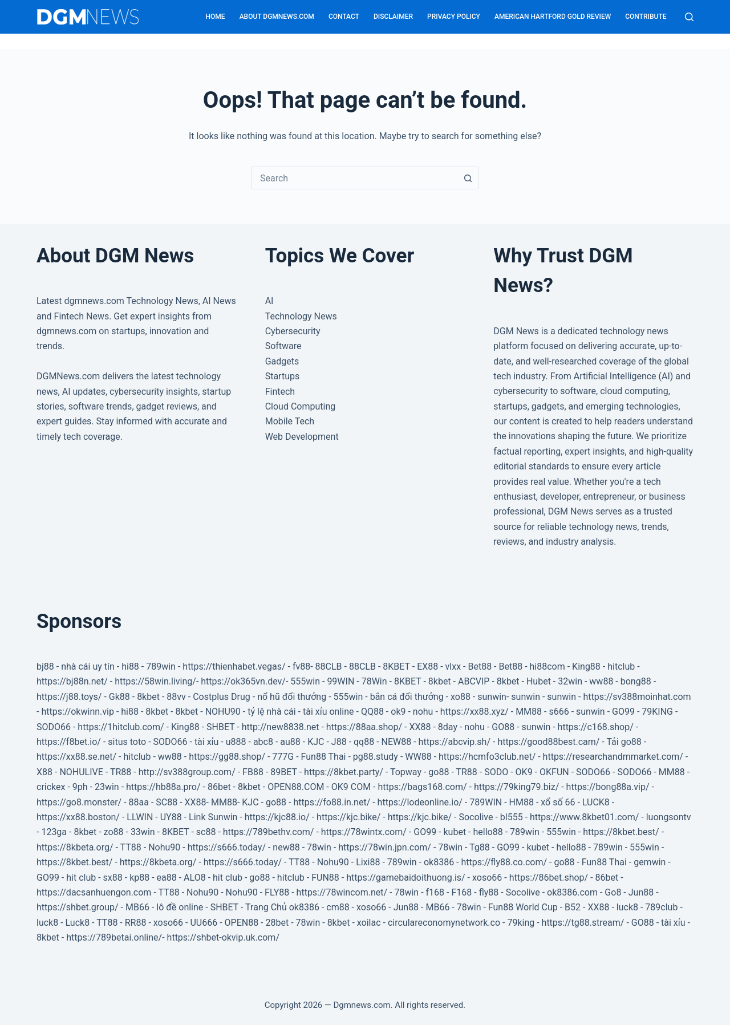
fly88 (489, 892)
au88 (290, 741)
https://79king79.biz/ (516, 786)
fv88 (301, 666)
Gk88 (119, 696)
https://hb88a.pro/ (163, 786)
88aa (139, 802)
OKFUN (554, 772)
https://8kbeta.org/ (74, 847)
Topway (405, 772)
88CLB (328, 666)
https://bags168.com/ (422, 786)
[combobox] (354, 178)
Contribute (645, 17)
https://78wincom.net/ (342, 892)
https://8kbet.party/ (343, 772)
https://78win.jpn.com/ (384, 847)
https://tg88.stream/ (583, 922)
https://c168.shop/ (596, 727)
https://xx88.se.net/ (76, 756)
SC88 (166, 802)
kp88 (139, 877)
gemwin (650, 862)
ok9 (398, 711)
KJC (315, 741)
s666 (559, 711)
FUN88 (325, 877)
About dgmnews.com (277, 17)
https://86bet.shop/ (549, 877)
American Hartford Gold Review (552, 17)
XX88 (420, 727)
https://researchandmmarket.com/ (613, 756)
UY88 (171, 817)
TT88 (130, 847)
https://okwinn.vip (77, 711)
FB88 (252, 772)
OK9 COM (351, 786)
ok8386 (439, 862)
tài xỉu (206, 741)
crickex (50, 786)
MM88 (529, 711)
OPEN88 (242, 922)
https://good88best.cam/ (548, 741)
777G (283, 756)
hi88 (130, 666)
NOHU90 (223, 711)
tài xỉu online (328, 711)
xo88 (461, 696)
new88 (286, 847)
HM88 (521, 802)
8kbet (439, 681)
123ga (54, 832)
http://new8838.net (280, 727)
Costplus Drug (221, 696)
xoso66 (487, 877)
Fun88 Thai (323, 756)
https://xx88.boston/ (78, 817)
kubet (454, 832)
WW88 (418, 756)
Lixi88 (368, 862)
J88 (339, 741)
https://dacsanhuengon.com (93, 892)
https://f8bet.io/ (68, 741)
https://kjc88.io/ (277, 817)
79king (520, 922)
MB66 (137, 907)
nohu (423, 711)
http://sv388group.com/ (187, 772)
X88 (44, 772)
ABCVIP (473, 681)
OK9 (524, 772)
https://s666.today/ (227, 847)
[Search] (689, 17)
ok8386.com (572, 892)
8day (447, 727)
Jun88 (641, 892)
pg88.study (375, 756)
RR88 (136, 922)
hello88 (487, 832)
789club (661, 907)
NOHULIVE (81, 772)
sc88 (206, 832)
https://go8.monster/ (78, 802)
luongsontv (668, 817)
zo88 (114, 832)
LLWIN (140, 817)
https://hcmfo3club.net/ (487, 756)
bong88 (635, 681)
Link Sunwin (213, 817)
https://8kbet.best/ (621, 832)
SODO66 (53, 727)
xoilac (369, 922)
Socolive (476, 817)
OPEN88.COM (295, 786)
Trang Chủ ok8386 (282, 907)
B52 (573, 907)
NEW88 (397, 741)
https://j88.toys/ (69, 696)
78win (319, 847)
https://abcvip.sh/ (454, 741)
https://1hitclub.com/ (121, 727)
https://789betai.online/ (114, 937)
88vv (176, 696)
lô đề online (179, 907)
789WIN (485, 802)
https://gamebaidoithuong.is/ (405, 877)
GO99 (623, 711)
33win (143, 832)
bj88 (45, 666)
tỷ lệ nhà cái (271, 711)
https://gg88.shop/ (227, 756)
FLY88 (277, 892)
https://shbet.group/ (77, 907)
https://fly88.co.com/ (504, 862)
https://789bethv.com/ (268, 832)
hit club (81, 877)
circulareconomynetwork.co (444, 922)
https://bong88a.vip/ (608, 786)
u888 (236, 741)
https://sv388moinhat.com (637, 696)
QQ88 (372, 711)
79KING (657, 711)
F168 (461, 892)
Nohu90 (164, 847)
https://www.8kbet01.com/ (584, 817)
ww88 (601, 681)
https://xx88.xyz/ (474, 711)
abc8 (263, 741)
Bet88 (480, 666)
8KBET (396, 666)
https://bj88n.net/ (72, 681)
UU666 (203, 922)
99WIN (340, 681)
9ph (80, 786)
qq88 (364, 741)
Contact (343, 17)
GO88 (503, 727)
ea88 (167, 877)
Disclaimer (393, 17)
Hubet (538, 681)
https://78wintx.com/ (365, 832)
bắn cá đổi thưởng (407, 696)
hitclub (621, 666)
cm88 (337, 907)
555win (305, 681)
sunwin (491, 696)
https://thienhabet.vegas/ (233, 666)
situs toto (127, 741)
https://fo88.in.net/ (331, 802)
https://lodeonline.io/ (420, 802)
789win (161, 666)
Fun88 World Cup (523, 907)
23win (107, 786)
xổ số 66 (558, 802)
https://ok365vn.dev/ (243, 681)
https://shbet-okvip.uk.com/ (223, 937)
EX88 (427, 666)
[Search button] (467, 178)
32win (570, 681)
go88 (438, 772)
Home (215, 17)
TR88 (120, 772)
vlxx (453, 666)
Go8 (613, 892)
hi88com (547, 666)
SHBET (220, 727)
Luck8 (78, 922)
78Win (374, 681)
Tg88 (479, 847)
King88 (586, 666)
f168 (435, 892)
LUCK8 (596, 802)
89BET (283, 772)
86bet (219, 786)
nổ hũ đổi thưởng (291, 696)
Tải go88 (623, 741)
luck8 (627, 907)
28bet (277, 922)
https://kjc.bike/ (348, 817)
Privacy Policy (453, 17)
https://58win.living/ (155, 681)
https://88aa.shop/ (364, 727)
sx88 (113, 877)
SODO (496, 772)
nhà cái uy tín (88, 666)
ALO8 (195, 877)
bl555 (511, 817)
